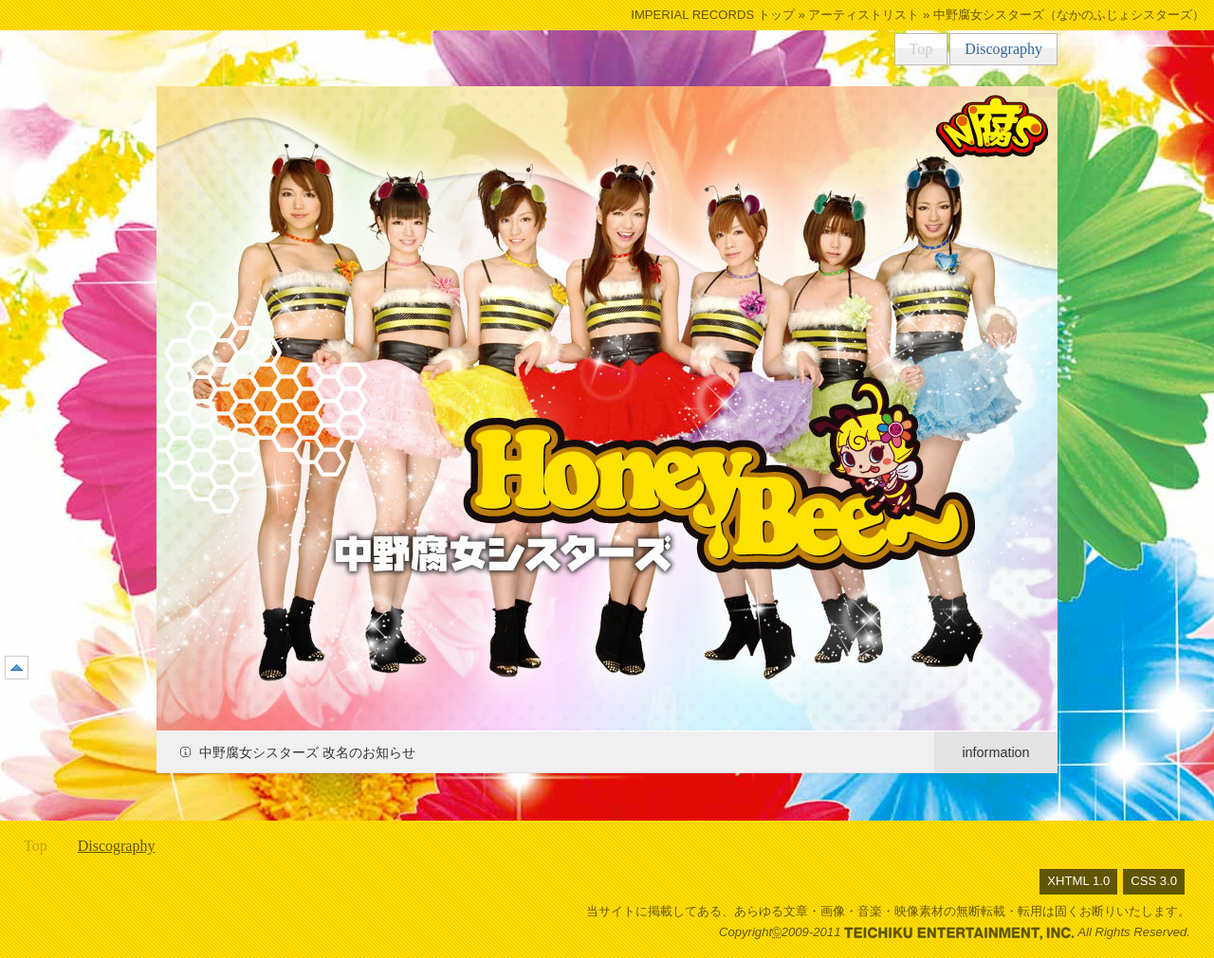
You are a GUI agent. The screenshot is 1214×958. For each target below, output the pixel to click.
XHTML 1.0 (1078, 881)
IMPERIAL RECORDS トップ (713, 15)
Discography (1003, 49)
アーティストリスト (863, 15)
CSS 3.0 (1154, 881)
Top (921, 49)
